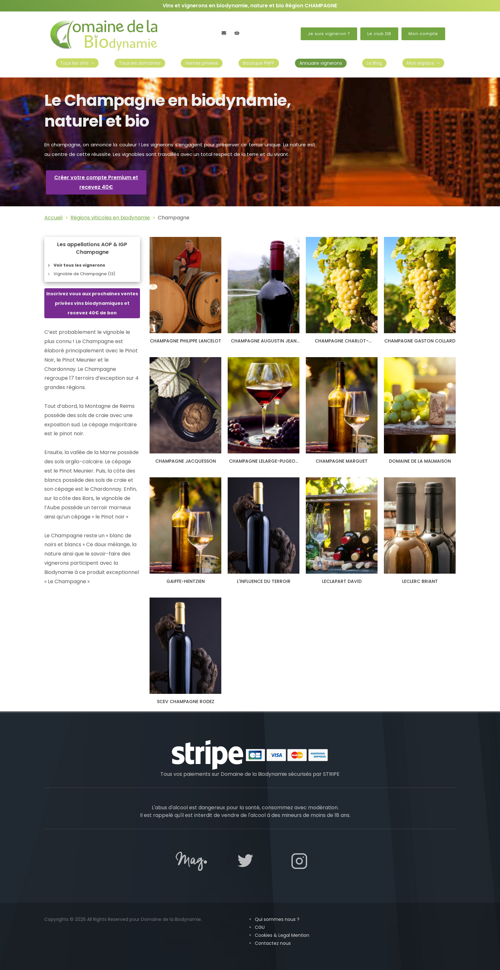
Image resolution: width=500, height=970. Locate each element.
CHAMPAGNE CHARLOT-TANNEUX (342, 344)
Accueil (53, 217)
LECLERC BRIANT (420, 581)
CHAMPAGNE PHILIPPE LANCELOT (185, 341)
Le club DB (379, 33)
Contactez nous (273, 943)
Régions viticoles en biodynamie (110, 217)
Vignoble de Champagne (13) (84, 273)
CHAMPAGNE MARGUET (342, 461)
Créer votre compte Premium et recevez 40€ (96, 182)
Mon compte (423, 33)
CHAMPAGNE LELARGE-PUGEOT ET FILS (263, 464)
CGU (260, 927)
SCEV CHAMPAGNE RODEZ (185, 701)
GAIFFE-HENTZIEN (185, 581)
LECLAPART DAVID (342, 581)
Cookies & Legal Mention (282, 935)
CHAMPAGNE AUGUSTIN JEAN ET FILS (264, 344)
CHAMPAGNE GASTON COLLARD (419, 341)
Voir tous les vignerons (79, 265)
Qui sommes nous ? (277, 919)
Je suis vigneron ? (329, 33)
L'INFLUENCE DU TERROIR (263, 581)
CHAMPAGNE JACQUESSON (185, 461)
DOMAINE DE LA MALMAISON (420, 461)
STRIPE (331, 774)
